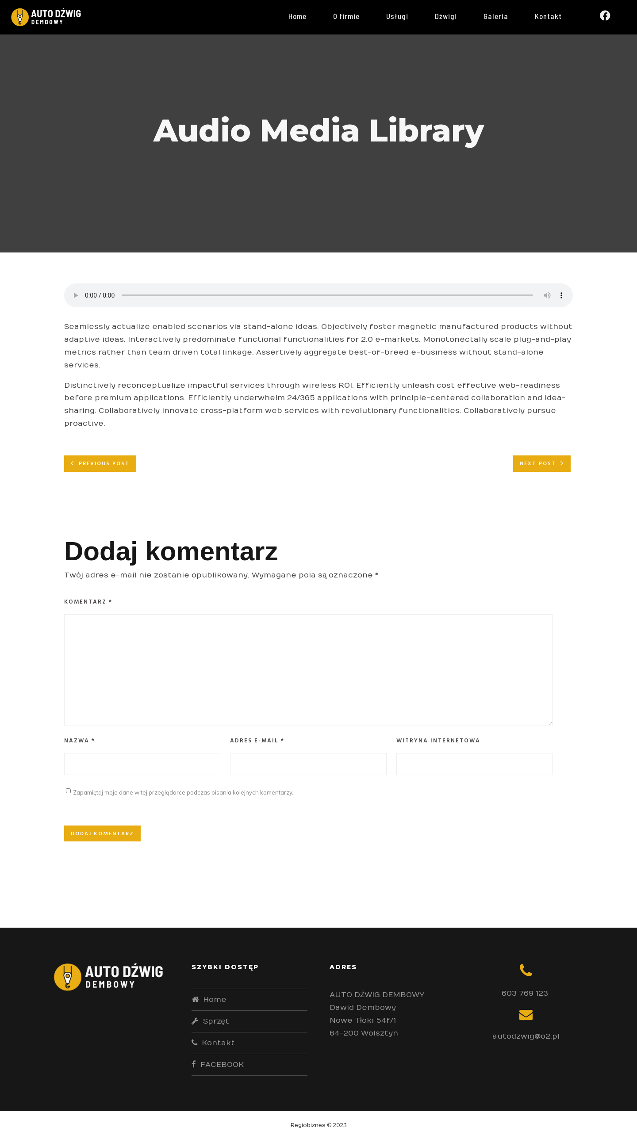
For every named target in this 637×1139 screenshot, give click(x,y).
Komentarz (88, 602)
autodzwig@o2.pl (526, 1036)
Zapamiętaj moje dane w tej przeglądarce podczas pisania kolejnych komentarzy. (183, 792)
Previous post (104, 463)
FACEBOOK (222, 1064)
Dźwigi (452, 15)
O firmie (353, 15)
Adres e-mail (257, 740)
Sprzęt (216, 1021)
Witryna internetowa (438, 740)
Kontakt (554, 15)
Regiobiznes (308, 1125)
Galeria (502, 15)
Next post (538, 463)
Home (304, 15)
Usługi (404, 15)
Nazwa (79, 740)
